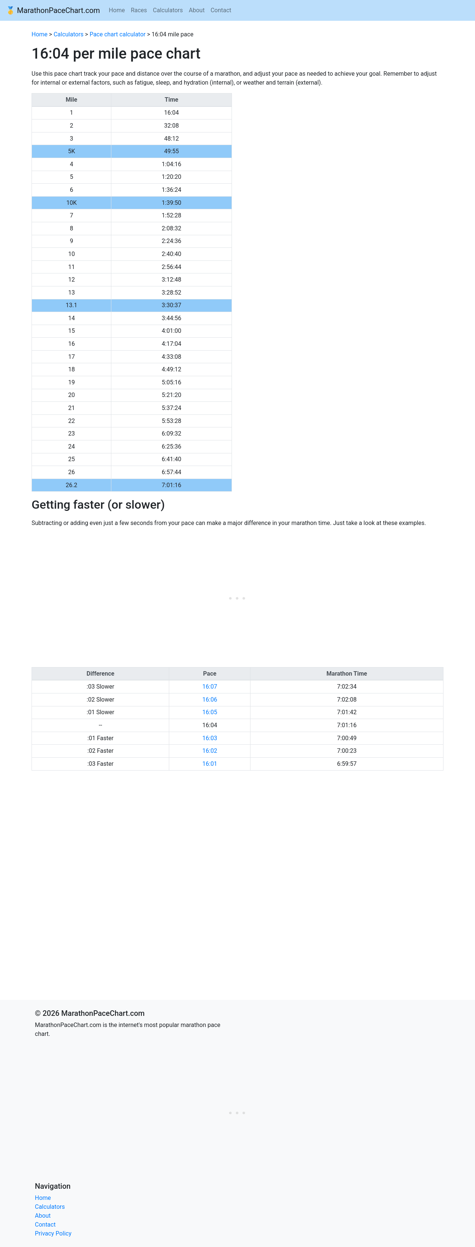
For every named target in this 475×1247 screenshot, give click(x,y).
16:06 (209, 699)
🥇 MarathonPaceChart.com (53, 10)
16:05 (209, 712)
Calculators (168, 10)
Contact (220, 10)
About (197, 10)
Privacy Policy (53, 1233)
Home (117, 10)
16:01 (209, 763)
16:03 (209, 738)
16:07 (209, 686)
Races (139, 10)
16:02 (209, 750)
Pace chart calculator (117, 34)
